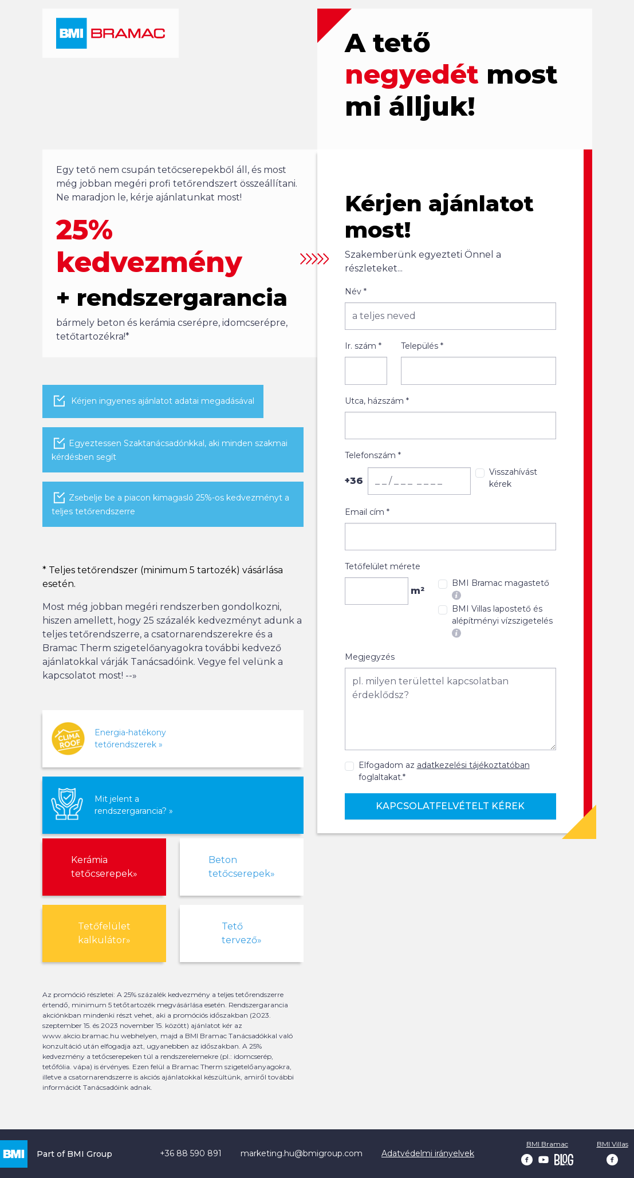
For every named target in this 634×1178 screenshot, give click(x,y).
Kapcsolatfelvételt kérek (450, 806)
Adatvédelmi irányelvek (427, 1153)
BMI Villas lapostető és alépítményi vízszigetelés (502, 621)
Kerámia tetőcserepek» (104, 866)
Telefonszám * (373, 455)
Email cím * (367, 512)
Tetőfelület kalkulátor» (104, 933)
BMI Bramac (547, 1144)
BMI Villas (612, 1144)
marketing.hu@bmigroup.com (302, 1153)
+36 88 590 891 (191, 1153)
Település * (422, 346)
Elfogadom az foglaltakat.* (444, 771)
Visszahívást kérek (513, 478)
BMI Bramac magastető (500, 589)
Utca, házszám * (377, 401)
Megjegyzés (370, 657)
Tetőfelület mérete (382, 566)
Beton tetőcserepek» (241, 866)
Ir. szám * (363, 346)
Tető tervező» (242, 933)
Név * (356, 291)
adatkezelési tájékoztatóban (473, 765)
